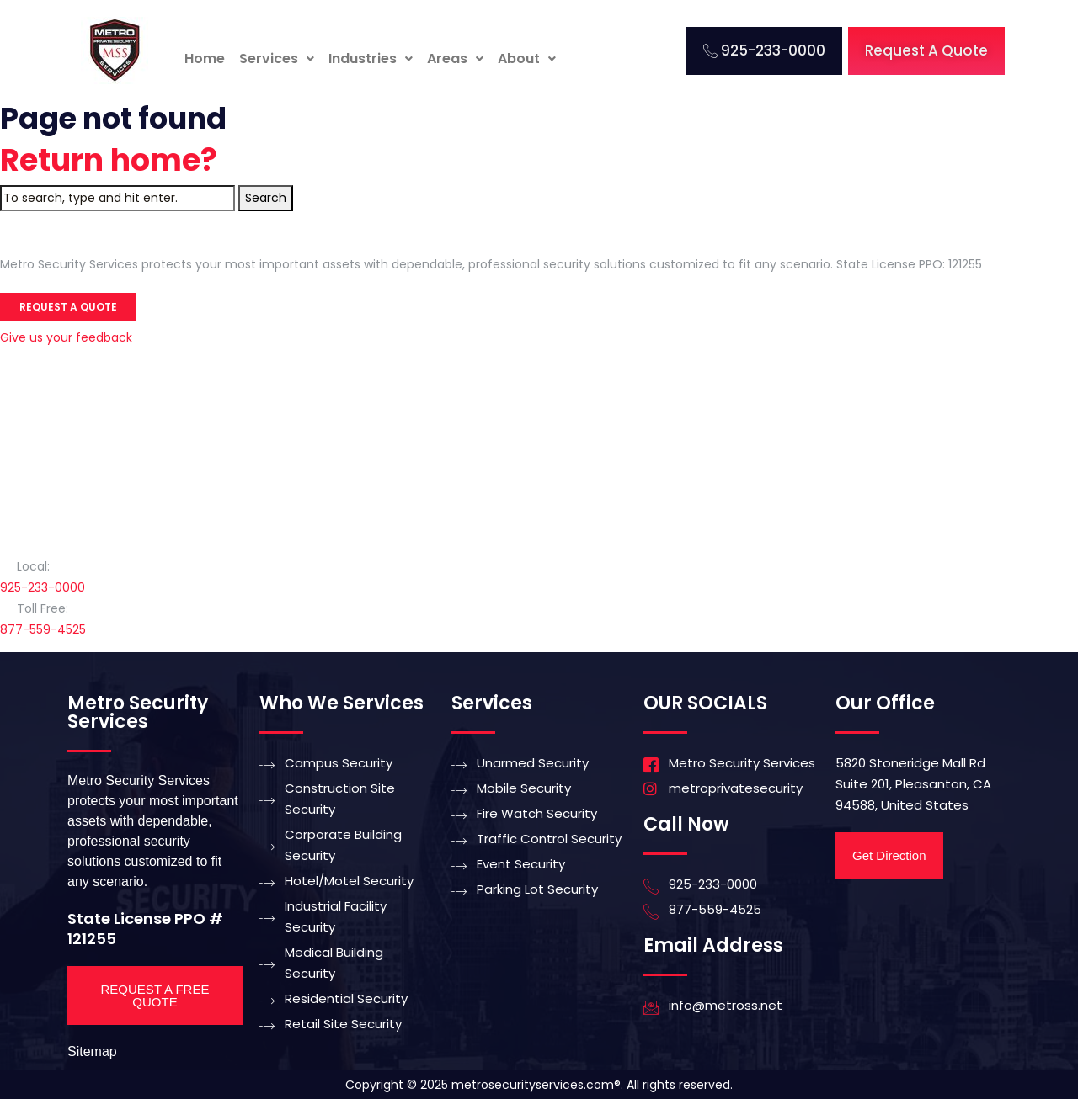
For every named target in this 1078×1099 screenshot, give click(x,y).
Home (204, 58)
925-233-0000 (42, 587)
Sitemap (92, 1051)
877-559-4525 (43, 629)
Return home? (108, 160)
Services (276, 58)
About (527, 58)
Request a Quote (68, 307)
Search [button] (265, 197)
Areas (455, 58)
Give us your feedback (66, 337)
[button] (276, 59)
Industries (370, 58)
